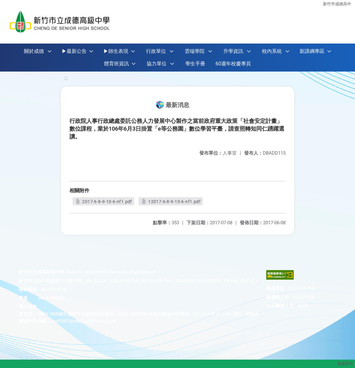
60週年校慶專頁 (233, 64)
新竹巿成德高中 (337, 4)
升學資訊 (233, 51)
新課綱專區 (312, 51)
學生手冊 (195, 64)
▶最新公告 (74, 51)
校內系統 (272, 51)
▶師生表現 (115, 51)
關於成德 (34, 51)
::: (66, 78)
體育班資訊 (116, 64)
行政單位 (156, 51)
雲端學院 (195, 51)
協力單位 (157, 64)
